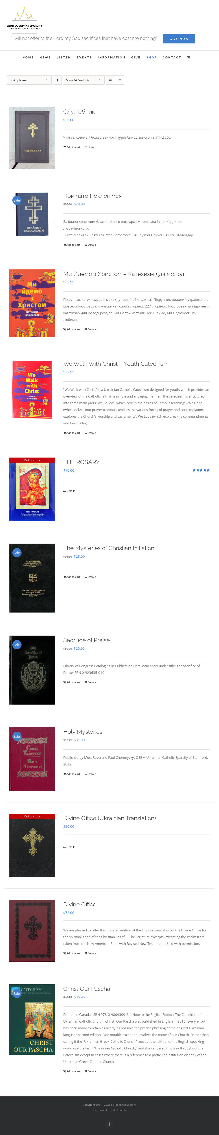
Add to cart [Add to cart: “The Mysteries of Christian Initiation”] (73, 577)
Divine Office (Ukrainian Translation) (109, 818)
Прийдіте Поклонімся (92, 195)
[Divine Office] (32, 931)
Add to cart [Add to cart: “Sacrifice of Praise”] (73, 682)
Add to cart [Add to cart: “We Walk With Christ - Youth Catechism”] (73, 433)
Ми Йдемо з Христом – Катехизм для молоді (124, 274)
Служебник (79, 111)
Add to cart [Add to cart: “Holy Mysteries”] (73, 774)
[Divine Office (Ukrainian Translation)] (32, 845)
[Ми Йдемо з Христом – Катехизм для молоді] (32, 303)
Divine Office (79, 904)
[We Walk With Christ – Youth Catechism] (32, 390)
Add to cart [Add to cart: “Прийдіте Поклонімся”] (73, 245)
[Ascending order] (57, 80)
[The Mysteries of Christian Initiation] (32, 578)
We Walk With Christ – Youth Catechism (116, 363)
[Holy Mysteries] (32, 759)
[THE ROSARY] (32, 489)
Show (77, 80)
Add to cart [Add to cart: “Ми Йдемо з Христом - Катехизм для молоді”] (73, 329)
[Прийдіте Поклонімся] (32, 214)
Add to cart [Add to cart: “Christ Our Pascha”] (73, 1071)
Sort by (18, 80)
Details (92, 147)
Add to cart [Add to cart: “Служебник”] (73, 147)
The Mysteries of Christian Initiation (108, 548)
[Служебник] (32, 138)
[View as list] (119, 80)
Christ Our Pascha (86, 988)
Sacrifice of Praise (86, 640)
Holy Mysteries (82, 731)
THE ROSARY (81, 462)
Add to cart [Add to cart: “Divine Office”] (73, 953)
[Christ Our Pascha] (32, 1019)
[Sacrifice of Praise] (32, 670)
